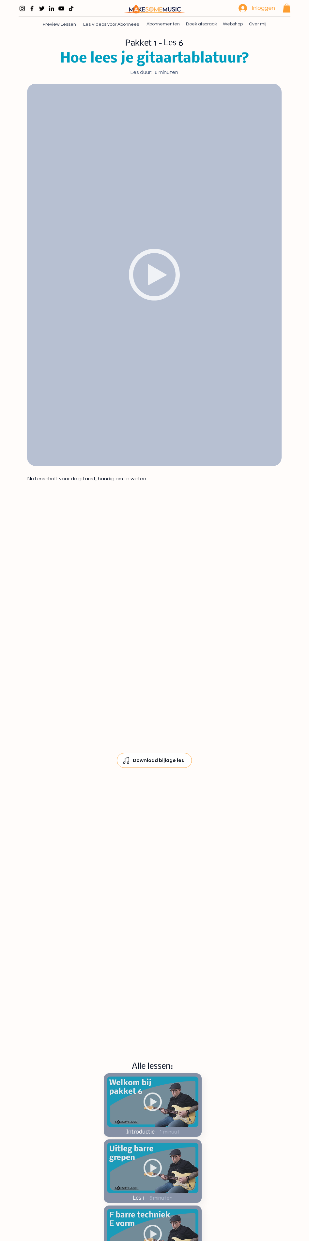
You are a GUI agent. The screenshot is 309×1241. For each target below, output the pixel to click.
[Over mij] (257, 24)
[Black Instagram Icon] (22, 8)
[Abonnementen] (162, 24)
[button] (286, 8)
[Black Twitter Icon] (41, 8)
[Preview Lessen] (60, 24)
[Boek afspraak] (201, 24)
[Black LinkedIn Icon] (51, 8)
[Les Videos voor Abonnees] (111, 24)
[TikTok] (71, 8)
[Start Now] (153, 1105)
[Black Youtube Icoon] (61, 8)
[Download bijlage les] (154, 760)
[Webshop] (233, 24)
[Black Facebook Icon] (32, 8)
